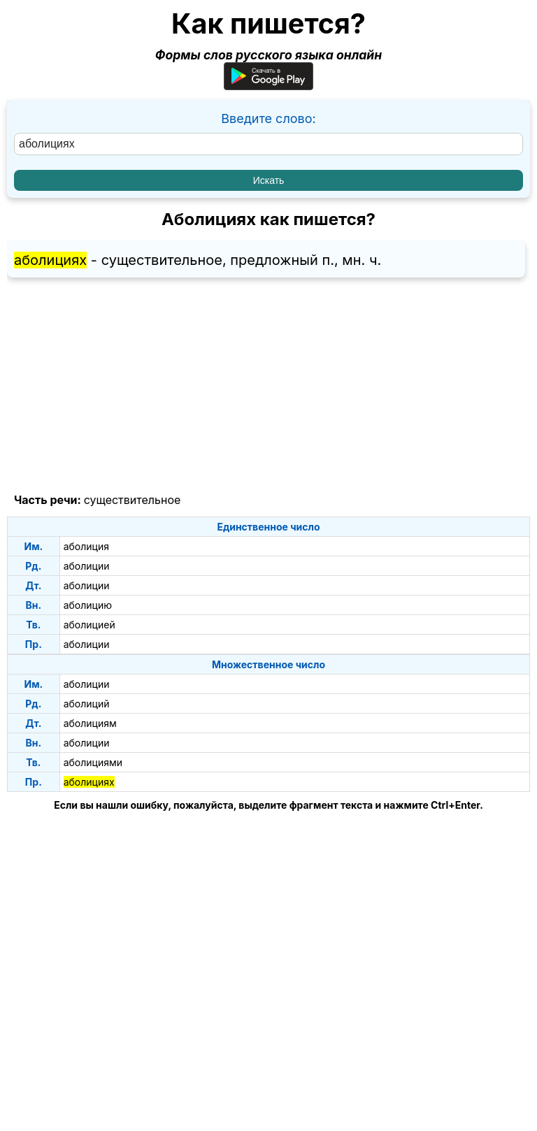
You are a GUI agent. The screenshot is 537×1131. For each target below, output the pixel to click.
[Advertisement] (268, 386)
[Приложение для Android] (268, 85)
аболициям (90, 723)
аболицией (89, 625)
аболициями (93, 762)
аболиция (86, 546)
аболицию (88, 605)
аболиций (87, 703)
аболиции (87, 566)
